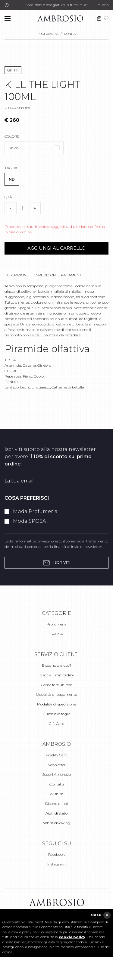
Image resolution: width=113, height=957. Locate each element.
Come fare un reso (56, 684)
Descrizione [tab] (17, 275)
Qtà (8, 197)
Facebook (56, 854)
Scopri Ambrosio (56, 774)
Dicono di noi (56, 803)
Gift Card (56, 723)
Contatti (56, 784)
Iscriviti (57, 562)
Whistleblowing (56, 823)
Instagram (56, 864)
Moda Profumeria (35, 511)
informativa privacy (33, 541)
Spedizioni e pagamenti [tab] (59, 275)
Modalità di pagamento (56, 694)
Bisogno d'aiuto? (56, 665)
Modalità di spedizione (56, 704)
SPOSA (57, 634)
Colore (12, 136)
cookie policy (72, 937)
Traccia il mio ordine (56, 675)
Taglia (11, 167)
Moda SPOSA (29, 521)
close (95, 915)
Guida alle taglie (57, 714)
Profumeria (56, 624)
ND (12, 179)
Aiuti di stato (56, 813)
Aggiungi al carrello (56, 248)
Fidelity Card (56, 755)
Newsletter (57, 764)
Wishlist (56, 794)
